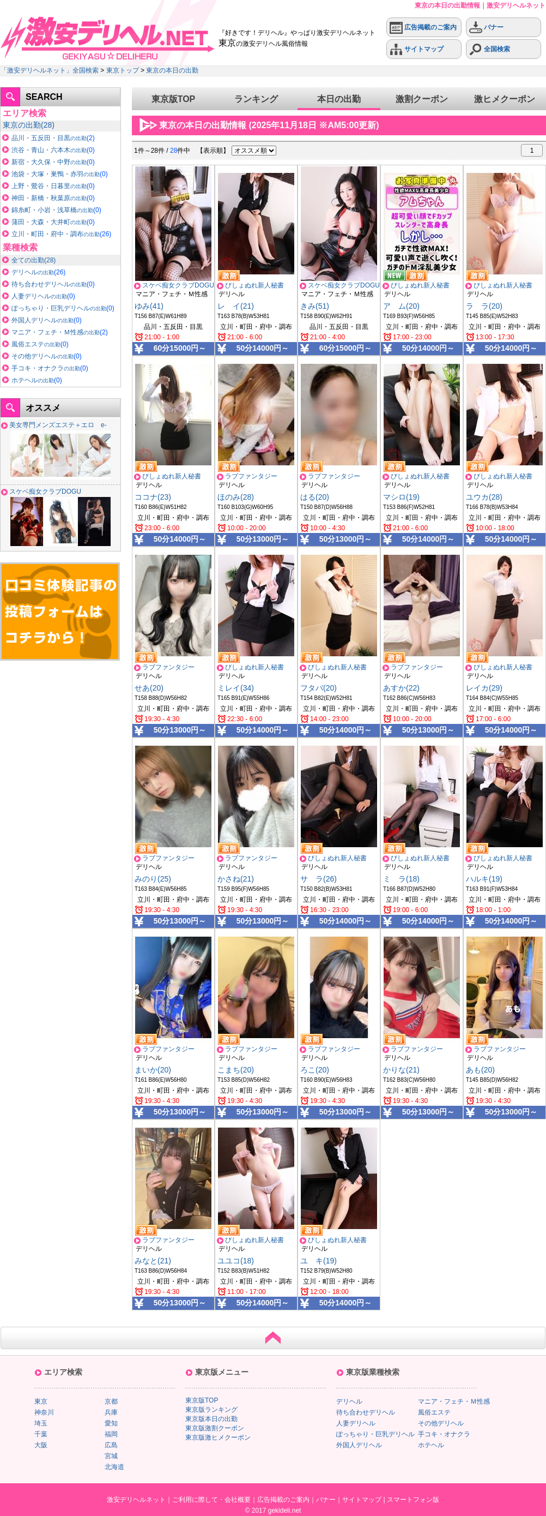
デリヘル (32, 272)
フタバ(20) (318, 688)
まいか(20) (153, 1069)
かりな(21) (401, 1069)
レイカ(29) (484, 688)
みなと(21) (153, 1260)
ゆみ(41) (149, 306)
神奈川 (44, 1412)
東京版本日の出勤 (211, 1419)
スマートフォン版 (413, 1499)
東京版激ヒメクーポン (218, 1437)
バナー (486, 27)
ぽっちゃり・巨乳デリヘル (58, 308)
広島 (111, 1445)
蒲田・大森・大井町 (49, 222)
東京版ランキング (211, 1409)
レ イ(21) (235, 306)
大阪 (40, 1445)
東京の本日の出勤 (172, 70)
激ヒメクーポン (504, 99)
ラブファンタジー (251, 476)
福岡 (111, 1434)
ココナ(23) (153, 497)
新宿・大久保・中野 (49, 162)
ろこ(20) (314, 1069)
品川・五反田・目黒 (49, 138)
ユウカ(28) (484, 497)
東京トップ (122, 70)
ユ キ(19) (318, 1260)
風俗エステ (35, 344)
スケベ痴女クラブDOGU (45, 491)
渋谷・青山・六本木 (49, 150)
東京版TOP (173, 99)
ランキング (256, 99)
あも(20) (480, 1069)
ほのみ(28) (235, 497)
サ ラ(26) (318, 878)
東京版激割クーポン (214, 1428)
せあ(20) (149, 688)
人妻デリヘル (39, 296)
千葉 (40, 1434)
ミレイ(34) (235, 688)
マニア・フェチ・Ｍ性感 (55, 332)
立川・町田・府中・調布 (55, 234)
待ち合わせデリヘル (49, 284)
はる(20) (314, 497)
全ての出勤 (27, 260)
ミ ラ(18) (401, 878)
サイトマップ (417, 49)
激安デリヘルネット (136, 1499)
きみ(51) (314, 306)
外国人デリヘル (42, 320)
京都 (111, 1401)
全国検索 (489, 49)
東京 (22, 125)
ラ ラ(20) (484, 306)
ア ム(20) (401, 306)
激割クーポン (422, 99)
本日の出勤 (339, 99)
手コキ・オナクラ (45, 368)
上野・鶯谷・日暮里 (49, 186)
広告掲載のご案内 (423, 27)
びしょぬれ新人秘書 (254, 285)
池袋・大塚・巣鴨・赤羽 (55, 174)
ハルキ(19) (484, 878)
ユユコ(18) (235, 1260)
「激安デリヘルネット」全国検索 (50, 70)
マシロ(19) (401, 497)
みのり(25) (153, 878)
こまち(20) (235, 1069)
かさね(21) (235, 878)
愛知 (111, 1423)
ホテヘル (32, 380)
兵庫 (111, 1412)
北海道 (114, 1467)
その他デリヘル (42, 356)
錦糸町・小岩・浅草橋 (52, 210)
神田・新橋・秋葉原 (49, 198)
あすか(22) (401, 688)
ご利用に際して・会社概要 (211, 1499)
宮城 (111, 1456)
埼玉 (40, 1423)
